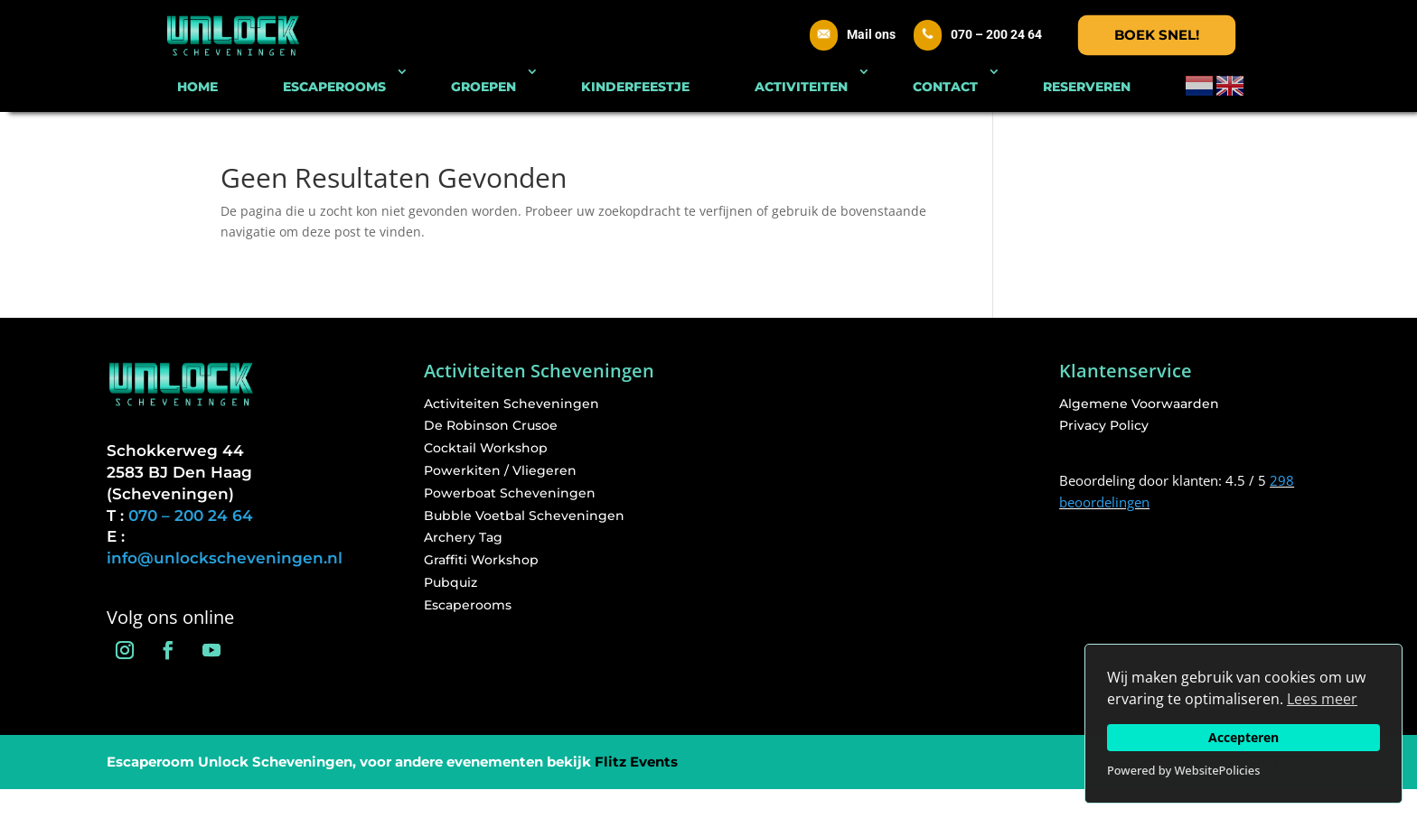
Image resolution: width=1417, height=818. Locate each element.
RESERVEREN (1087, 87)
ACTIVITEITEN (801, 87)
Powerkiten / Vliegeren (500, 470)
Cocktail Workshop (486, 448)
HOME (197, 87)
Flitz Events (636, 761)
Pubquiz (450, 582)
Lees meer (1322, 699)
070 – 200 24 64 (996, 34)
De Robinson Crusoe (491, 425)
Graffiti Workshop (481, 560)
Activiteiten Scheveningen (511, 403)
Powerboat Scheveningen (510, 493)
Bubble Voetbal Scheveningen (524, 515)
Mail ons (871, 34)
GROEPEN (483, 87)
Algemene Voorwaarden (1139, 403)
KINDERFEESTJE (635, 87)
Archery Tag (463, 537)
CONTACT (945, 87)
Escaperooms (467, 605)
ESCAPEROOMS (334, 87)
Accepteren (1243, 737)
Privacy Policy (1104, 425)
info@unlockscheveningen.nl (225, 558)
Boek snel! (1156, 34)
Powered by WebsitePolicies (1183, 770)
